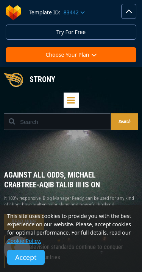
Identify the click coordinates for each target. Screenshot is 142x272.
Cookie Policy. (24, 240)
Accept (26, 257)
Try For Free (71, 32)
